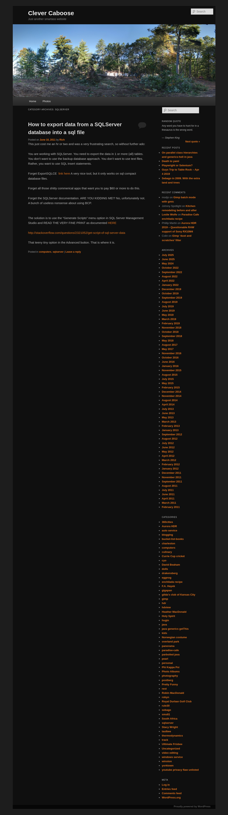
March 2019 (169, 319)
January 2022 (170, 284)
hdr (164, 603)
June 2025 (168, 259)
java (164, 624)
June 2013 (168, 413)
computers (45, 251)
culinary (167, 551)
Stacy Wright (170, 727)
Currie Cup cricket (173, 556)
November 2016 (171, 353)
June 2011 (168, 494)
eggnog (166, 577)
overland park (170, 641)
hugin (165, 620)
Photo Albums (171, 671)
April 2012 (168, 455)
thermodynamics (172, 735)
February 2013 (171, 425)
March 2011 (169, 502)
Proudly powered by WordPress (192, 806)
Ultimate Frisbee (172, 744)
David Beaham (171, 564)
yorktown (168, 765)
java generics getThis (175, 628)
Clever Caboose (51, 13)
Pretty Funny (170, 684)
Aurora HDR (169, 526)
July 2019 (168, 306)
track (165, 739)
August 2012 (170, 438)
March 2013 (169, 421)
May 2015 (168, 383)
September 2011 (172, 481)
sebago (166, 709)
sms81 (166, 714)
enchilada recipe (172, 581)
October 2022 (170, 267)
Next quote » (192, 141)
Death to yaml (170, 161)
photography (170, 675)
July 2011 (168, 490)
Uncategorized (171, 748)
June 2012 (168, 447)
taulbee (166, 731)
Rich (62, 139)
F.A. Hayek (168, 586)
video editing (170, 752)
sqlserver (58, 251)
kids (164, 633)
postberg (167, 680)
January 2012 (170, 468)
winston (167, 761)
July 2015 (168, 378)
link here (64, 173)
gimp (165, 598)
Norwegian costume (174, 637)
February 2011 (171, 507)
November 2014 (171, 395)
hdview (166, 607)
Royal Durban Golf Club (177, 701)
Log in (166, 784)
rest (164, 688)
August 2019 (170, 301)
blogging (167, 534)
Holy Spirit (168, 616)
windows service (172, 757)
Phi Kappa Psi (171, 667)
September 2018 (172, 336)
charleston (168, 543)
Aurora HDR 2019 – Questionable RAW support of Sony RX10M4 (179, 227)
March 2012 (169, 460)
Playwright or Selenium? (177, 165)
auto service (169, 530)
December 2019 (171, 289)
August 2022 (170, 276)
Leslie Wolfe (169, 214)
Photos (47, 101)
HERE (112, 223)
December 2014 (171, 391)
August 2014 (170, 400)
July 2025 (168, 254)
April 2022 (168, 280)
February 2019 (171, 323)
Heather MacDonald (174, 611)
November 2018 (171, 327)
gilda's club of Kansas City (178, 594)
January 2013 (170, 430)
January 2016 (170, 366)
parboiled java (171, 654)
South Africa (170, 718)
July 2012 (168, 443)
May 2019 (168, 314)
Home (32, 101)
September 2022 (172, 272)
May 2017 (168, 349)
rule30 (166, 705)
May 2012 (168, 451)
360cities (167, 522)
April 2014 (168, 404)
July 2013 (168, 408)
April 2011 (168, 498)
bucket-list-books (173, 539)
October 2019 (170, 293)
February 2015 (171, 387)
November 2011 (171, 477)
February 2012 (171, 464)
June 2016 (168, 361)
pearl (165, 658)
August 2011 (170, 485)
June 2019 (168, 310)
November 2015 (171, 370)
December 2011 (171, 472)
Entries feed (169, 789)
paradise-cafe (170, 650)
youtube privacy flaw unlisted (180, 769)
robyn (165, 697)
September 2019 (172, 297)
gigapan (167, 590)
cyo (164, 560)
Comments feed (172, 793)
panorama (168, 646)
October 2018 (170, 331)
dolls (165, 568)
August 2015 (170, 374)
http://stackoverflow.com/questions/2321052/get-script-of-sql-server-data (76, 232)
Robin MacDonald (173, 692)
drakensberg (170, 573)
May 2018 (168, 340)
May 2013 (168, 417)
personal (167, 663)
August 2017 (170, 344)
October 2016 (170, 357)
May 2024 (168, 263)
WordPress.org (171, 797)
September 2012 (172, 434)
